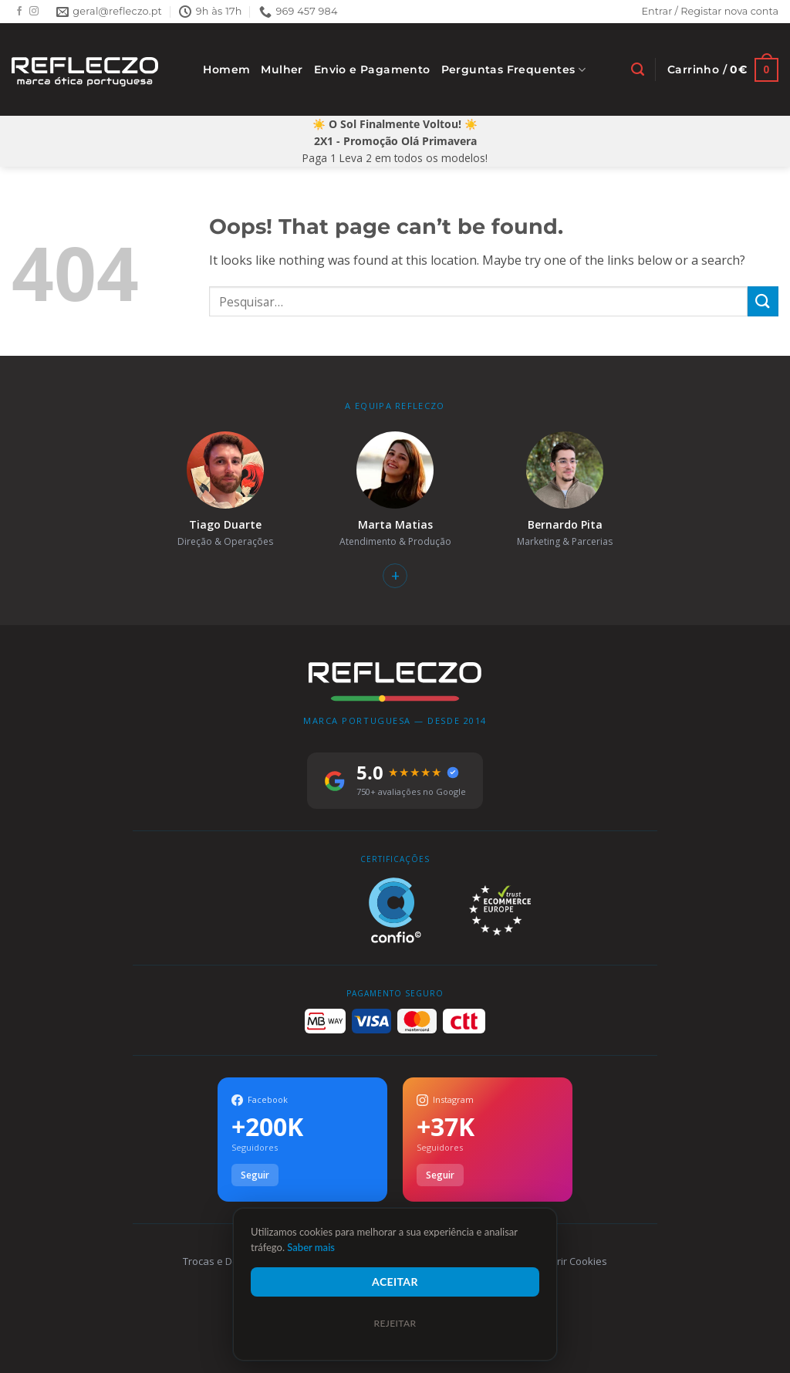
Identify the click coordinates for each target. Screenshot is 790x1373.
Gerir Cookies (575, 1261)
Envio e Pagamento (372, 69)
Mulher (281, 69)
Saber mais (311, 1247)
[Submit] (763, 301)
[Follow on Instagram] (34, 11)
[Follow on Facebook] (19, 11)
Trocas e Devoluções (232, 1261)
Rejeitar (394, 1323)
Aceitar (395, 1281)
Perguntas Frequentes (513, 70)
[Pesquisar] (637, 69)
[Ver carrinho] (722, 70)
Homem (226, 69)
